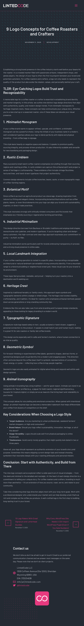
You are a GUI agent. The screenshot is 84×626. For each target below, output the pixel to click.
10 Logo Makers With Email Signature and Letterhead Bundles (26, 521)
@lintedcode (23, 585)
